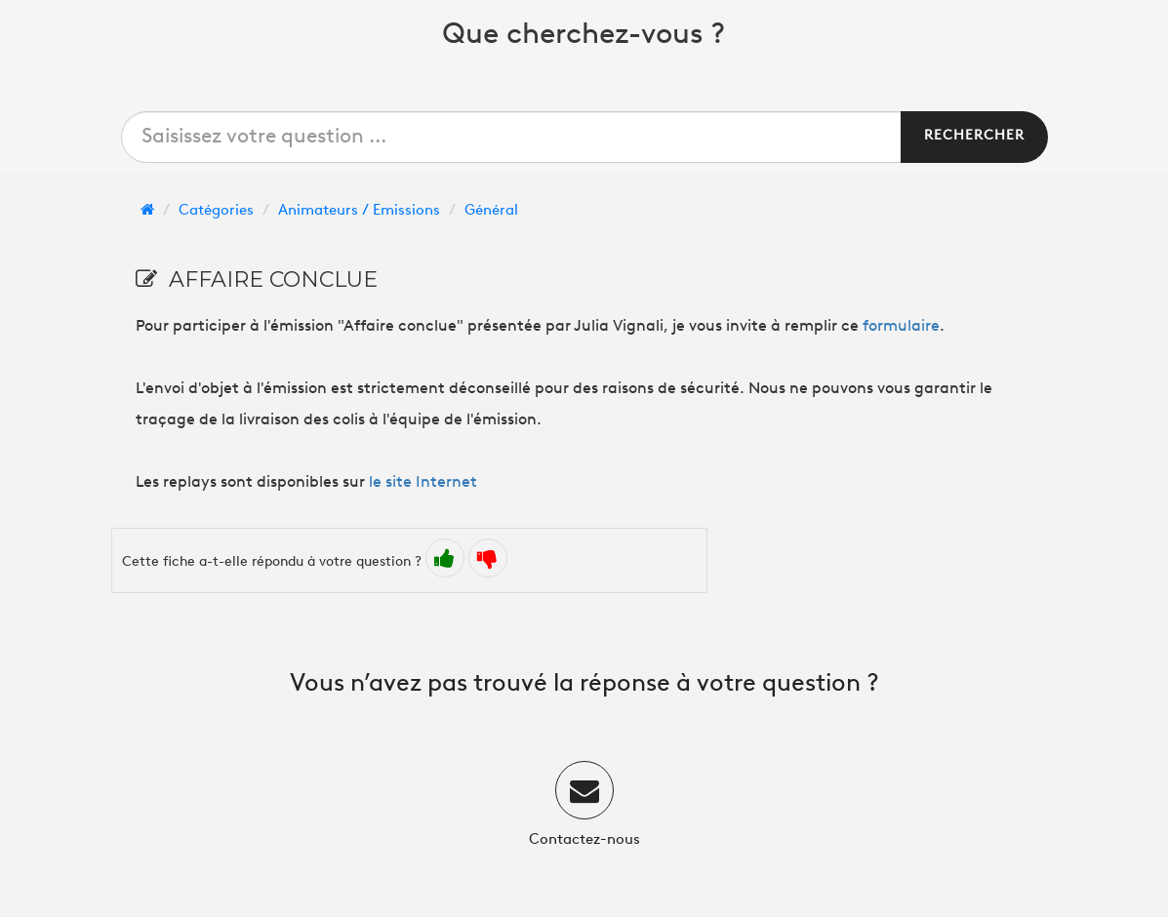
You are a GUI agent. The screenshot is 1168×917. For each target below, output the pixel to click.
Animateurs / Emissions (359, 211)
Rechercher (974, 136)
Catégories (216, 211)
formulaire (901, 327)
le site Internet (423, 483)
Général (491, 211)
